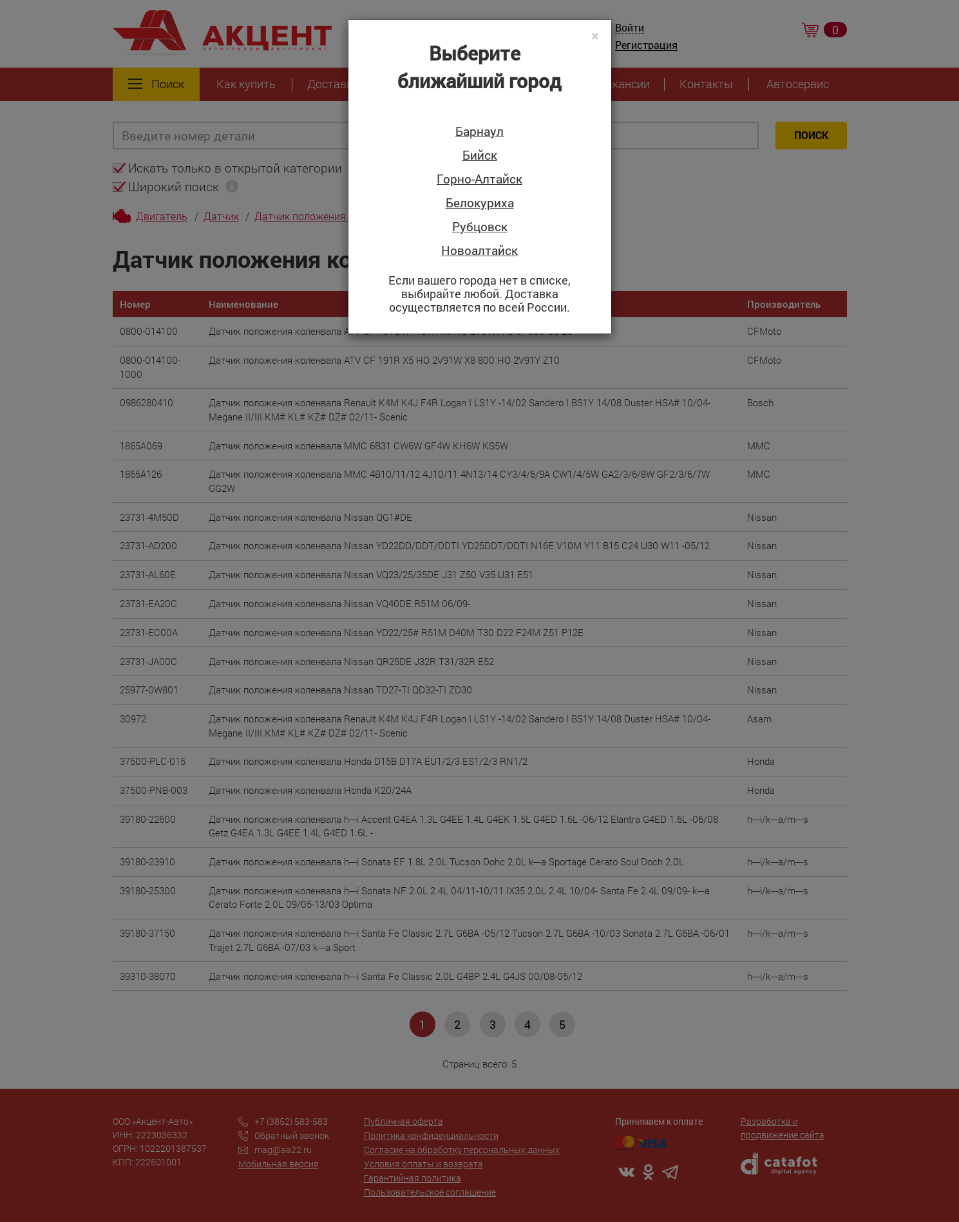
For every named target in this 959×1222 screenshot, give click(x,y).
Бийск (479, 155)
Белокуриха (480, 203)
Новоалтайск (479, 250)
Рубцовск (480, 227)
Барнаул (479, 131)
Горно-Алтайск (479, 179)
